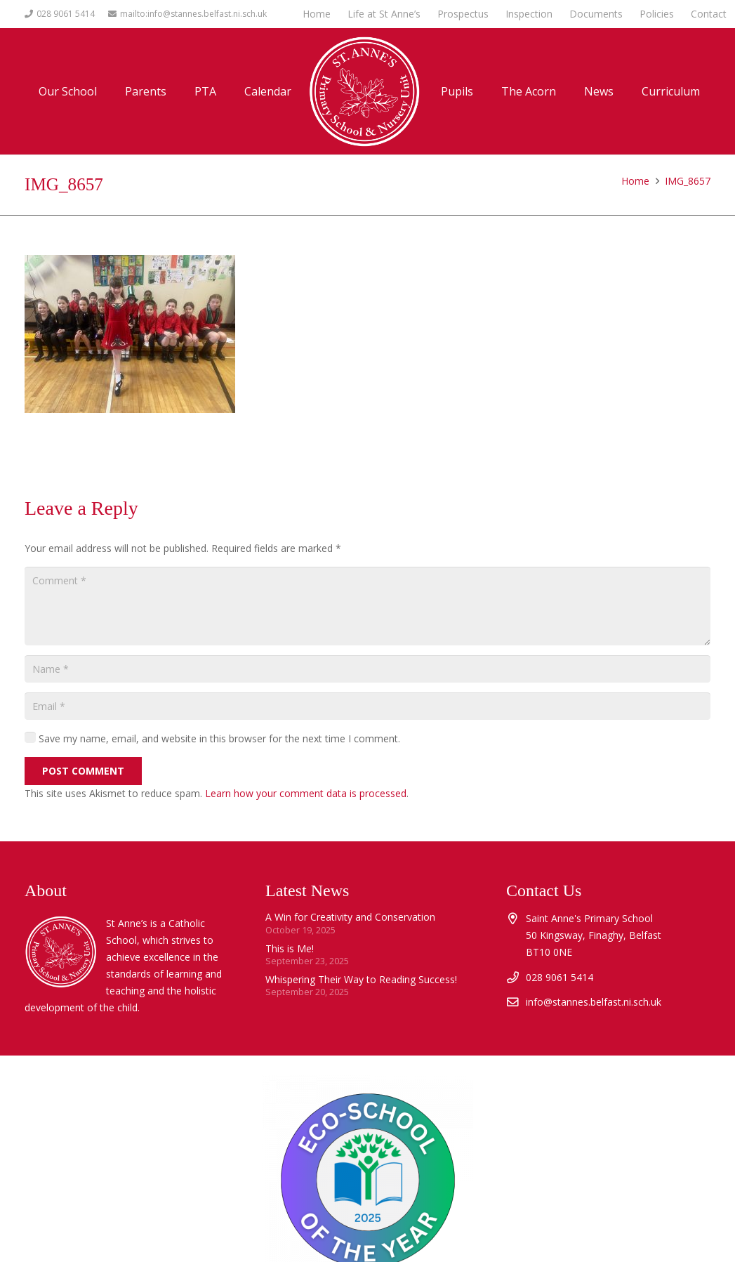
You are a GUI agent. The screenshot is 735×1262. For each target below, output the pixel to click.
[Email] (367, 706)
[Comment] (367, 606)
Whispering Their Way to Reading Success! (361, 979)
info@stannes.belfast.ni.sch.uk (593, 1001)
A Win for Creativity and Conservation (350, 917)
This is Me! (289, 948)
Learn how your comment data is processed (305, 793)
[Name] (367, 669)
